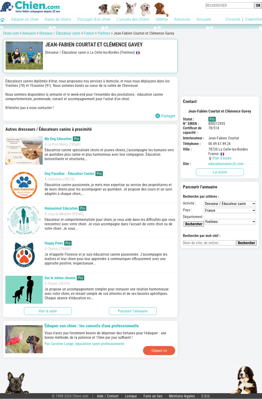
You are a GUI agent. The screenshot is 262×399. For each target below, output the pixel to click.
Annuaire (203, 19)
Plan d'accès (222, 158)
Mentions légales (182, 396)
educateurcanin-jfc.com (226, 164)
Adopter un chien (25, 19)
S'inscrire (233, 19)
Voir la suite (48, 311)
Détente (162, 19)
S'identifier (253, 19)
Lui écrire (220, 172)
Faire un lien (152, 396)
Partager (165, 115)
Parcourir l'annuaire (133, 311)
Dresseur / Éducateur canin (59, 33)
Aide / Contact (108, 396)
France (89, 33)
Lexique (131, 396)
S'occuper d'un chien (94, 19)
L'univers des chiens (133, 19)
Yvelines (104, 33)
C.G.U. (205, 396)
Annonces (182, 19)
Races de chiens (58, 19)
